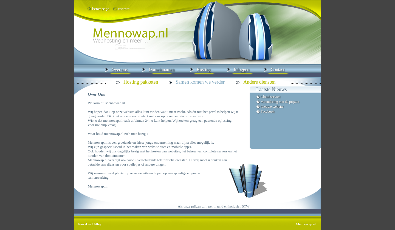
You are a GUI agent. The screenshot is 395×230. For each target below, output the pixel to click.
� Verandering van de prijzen (277, 102)
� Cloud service (268, 97)
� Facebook (265, 111)
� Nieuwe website (270, 106)
